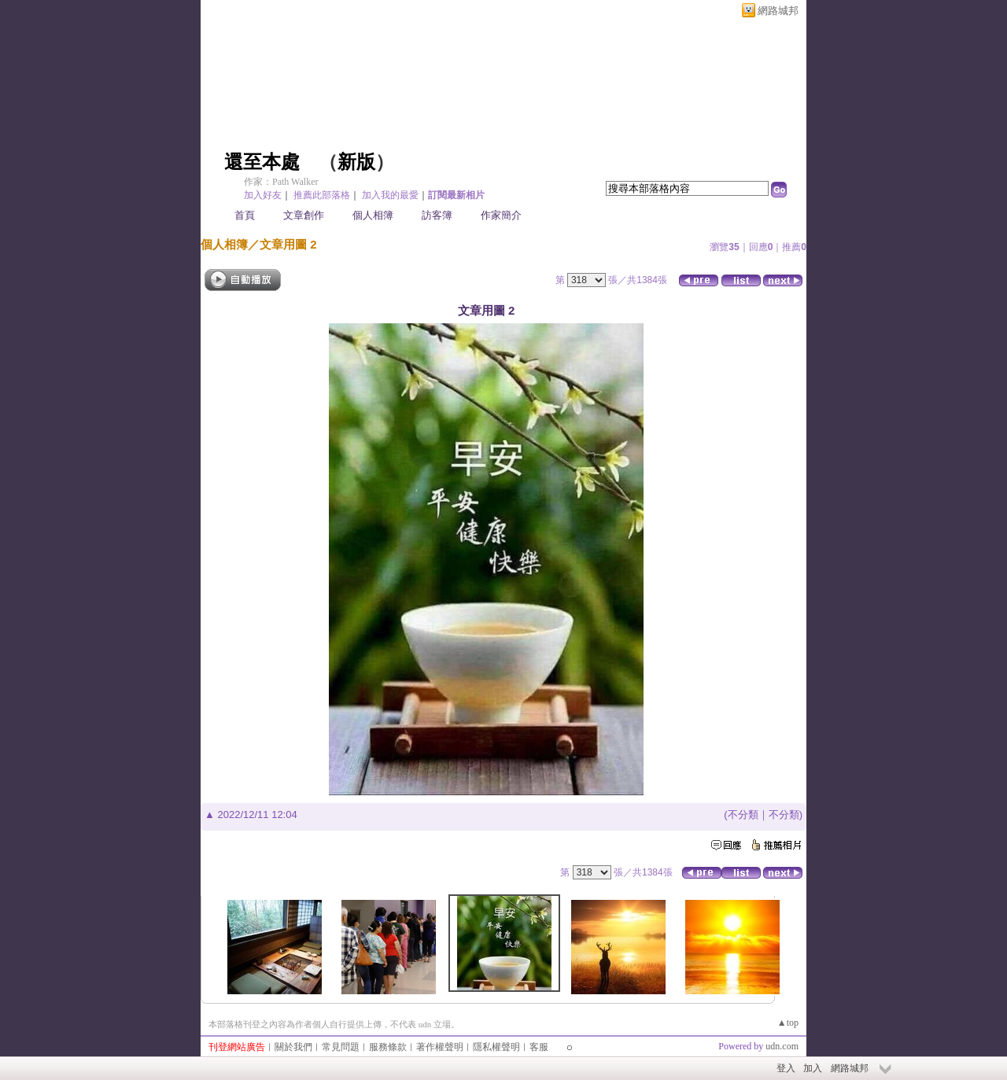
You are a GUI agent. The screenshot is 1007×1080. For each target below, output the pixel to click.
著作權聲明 (439, 1046)
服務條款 (388, 1046)
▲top (788, 1022)
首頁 (244, 215)
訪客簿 (437, 215)
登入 (785, 1068)
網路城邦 (778, 11)
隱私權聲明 (496, 1046)
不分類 (743, 814)
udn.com (782, 1046)
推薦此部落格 (321, 195)
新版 (356, 162)
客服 (538, 1046)
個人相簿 (372, 215)
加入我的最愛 (390, 195)
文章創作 (303, 215)
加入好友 (263, 195)
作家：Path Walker (281, 181)
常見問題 (341, 1046)
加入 (812, 1068)
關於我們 (293, 1046)
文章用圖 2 (288, 244)
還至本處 (262, 162)
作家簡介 (501, 215)
